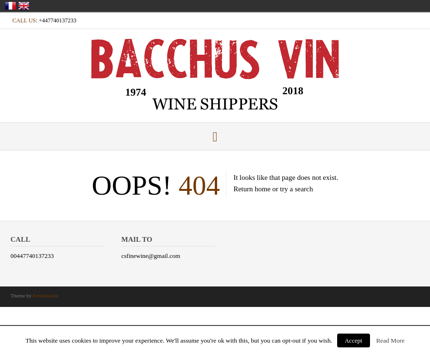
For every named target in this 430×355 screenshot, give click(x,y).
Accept (353, 340)
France (10, 5)
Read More (390, 340)
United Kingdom (24, 5)
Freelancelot (46, 295)
